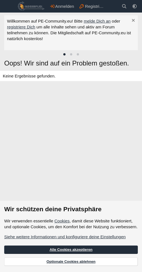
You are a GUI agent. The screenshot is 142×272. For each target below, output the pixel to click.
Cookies (61, 220)
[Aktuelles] (113, 6)
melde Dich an (97, 21)
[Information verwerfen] (132, 21)
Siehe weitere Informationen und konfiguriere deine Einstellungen (65, 236)
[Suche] (124, 6)
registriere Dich (21, 27)
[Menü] (9, 6)
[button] (134, 6)
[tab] (64, 54)
